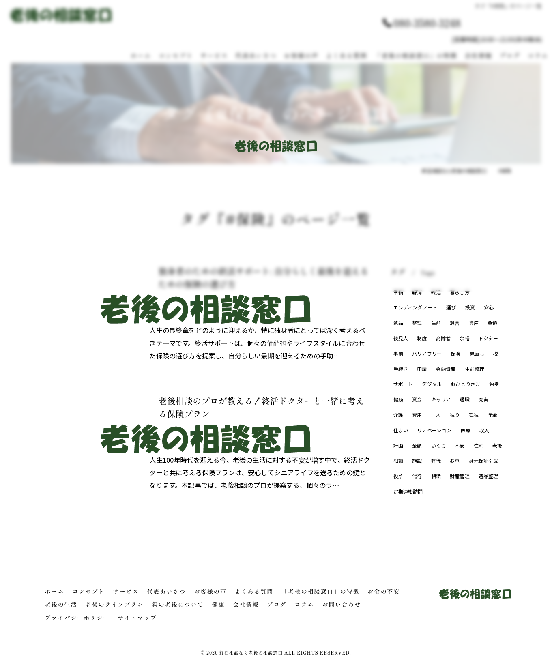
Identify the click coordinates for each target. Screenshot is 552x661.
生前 (436, 322)
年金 (493, 414)
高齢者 (443, 338)
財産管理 (460, 475)
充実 (483, 399)
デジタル (432, 383)
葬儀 (436, 460)
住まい (400, 430)
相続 (436, 475)
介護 (398, 414)
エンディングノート (415, 307)
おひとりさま (466, 383)
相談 (398, 460)
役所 (398, 475)
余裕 (465, 338)
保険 (456, 353)
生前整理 (475, 368)
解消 (417, 292)
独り (455, 414)
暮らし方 (460, 292)
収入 (485, 430)
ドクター (488, 338)
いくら (438, 445)
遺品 (398, 322)
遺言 (455, 322)
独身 (494, 383)
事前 (398, 353)
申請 (422, 368)
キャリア (441, 399)
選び (451, 307)
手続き (400, 368)
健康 (398, 399)
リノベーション (434, 430)
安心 (489, 307)
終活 (436, 292)
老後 (498, 445)
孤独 (474, 414)
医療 (465, 430)
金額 (417, 445)
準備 (398, 292)
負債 (493, 322)
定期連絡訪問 (408, 491)
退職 (465, 399)
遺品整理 (488, 475)
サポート (403, 383)
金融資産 (446, 368)
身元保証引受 (483, 460)
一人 (436, 414)
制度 (422, 338)
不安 (460, 445)
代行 (417, 475)
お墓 (455, 460)
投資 (470, 307)
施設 (417, 460)
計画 (398, 445)
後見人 (400, 338)
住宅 (478, 445)
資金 (417, 399)
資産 (474, 322)
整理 (417, 322)
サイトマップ (137, 618)
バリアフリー (427, 353)
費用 (417, 414)
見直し (477, 353)
